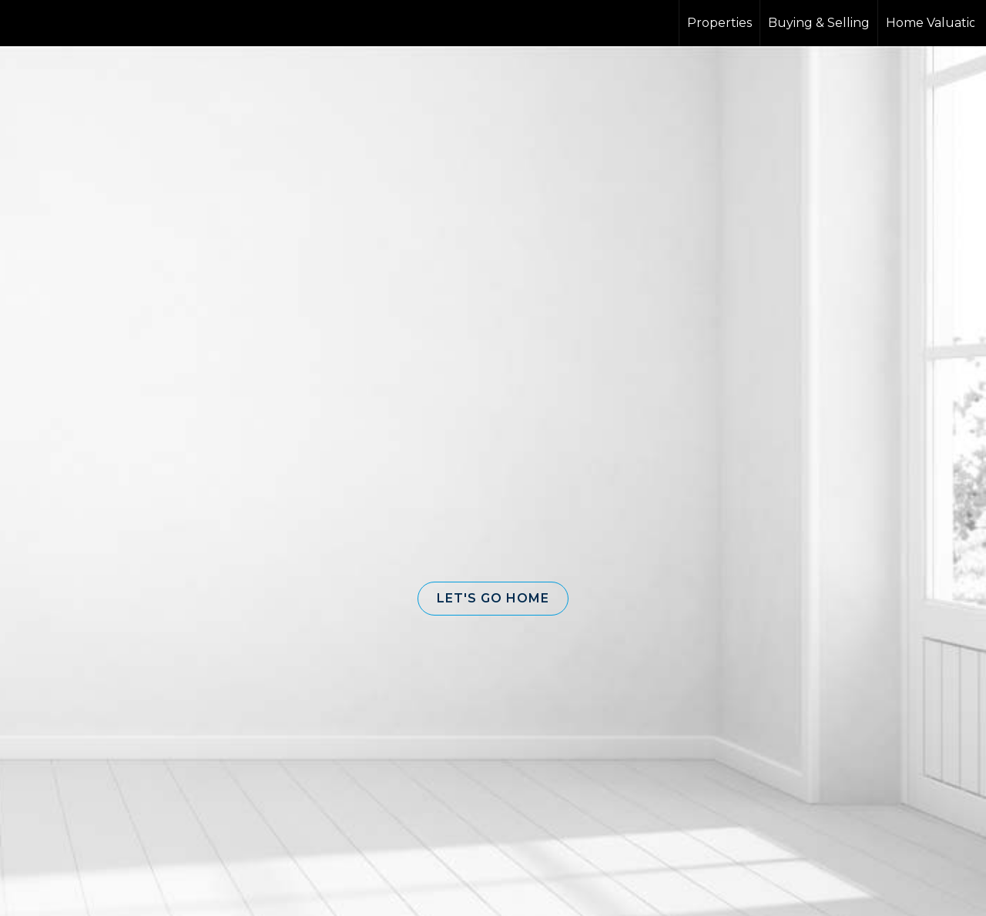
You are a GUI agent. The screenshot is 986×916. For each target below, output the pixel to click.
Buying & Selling (819, 22)
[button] (493, 599)
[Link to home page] (70, 23)
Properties (719, 22)
